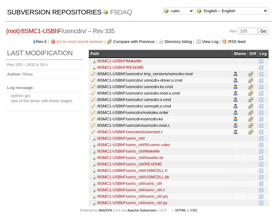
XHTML (180, 210)
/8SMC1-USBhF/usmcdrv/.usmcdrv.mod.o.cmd (138, 93)
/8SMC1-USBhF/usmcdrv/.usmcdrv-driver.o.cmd (139, 80)
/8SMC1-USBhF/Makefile (119, 61)
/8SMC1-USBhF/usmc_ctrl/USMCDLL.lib (133, 177)
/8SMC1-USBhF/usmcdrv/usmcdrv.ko (130, 119)
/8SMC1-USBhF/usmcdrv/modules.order (132, 112)
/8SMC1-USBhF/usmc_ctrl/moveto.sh (130, 157)
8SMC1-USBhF (42, 31)
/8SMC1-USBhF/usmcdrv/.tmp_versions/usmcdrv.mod (144, 74)
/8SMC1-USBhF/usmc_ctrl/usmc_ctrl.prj (132, 196)
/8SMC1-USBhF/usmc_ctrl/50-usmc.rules (133, 144)
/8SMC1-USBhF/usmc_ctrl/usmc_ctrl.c (131, 190)
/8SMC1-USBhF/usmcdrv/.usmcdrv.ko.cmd (135, 86)
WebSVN (105, 210)
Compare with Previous (133, 41)
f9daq (121, 12)
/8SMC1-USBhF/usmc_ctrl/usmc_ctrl (129, 183)
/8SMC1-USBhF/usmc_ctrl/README (129, 164)
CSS (193, 210)
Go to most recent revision (80, 41)
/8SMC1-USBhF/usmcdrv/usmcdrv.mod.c (133, 125)
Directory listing (178, 41)
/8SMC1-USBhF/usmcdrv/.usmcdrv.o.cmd (134, 99)
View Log (210, 41)
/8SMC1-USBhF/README (120, 67)
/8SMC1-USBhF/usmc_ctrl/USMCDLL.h (132, 170)
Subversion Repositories (54, 12)
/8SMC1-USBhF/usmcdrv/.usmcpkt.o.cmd (134, 106)
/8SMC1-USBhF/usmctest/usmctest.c (130, 132)
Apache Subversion (142, 210)
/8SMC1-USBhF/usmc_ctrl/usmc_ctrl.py (132, 202)
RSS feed (237, 41)
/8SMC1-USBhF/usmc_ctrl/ (121, 138)
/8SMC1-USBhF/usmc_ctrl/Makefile (128, 151)
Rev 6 (41, 41)
